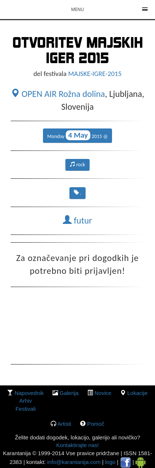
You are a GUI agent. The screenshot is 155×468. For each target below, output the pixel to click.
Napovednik (29, 393)
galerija (69, 393)
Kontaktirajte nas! (77, 445)
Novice (102, 393)
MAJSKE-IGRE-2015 (95, 73)
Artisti (64, 424)
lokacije (137, 393)
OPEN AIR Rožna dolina (58, 93)
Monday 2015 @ (77, 135)
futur (77, 220)
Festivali (25, 409)
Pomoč (95, 424)
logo (110, 462)
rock (77, 165)
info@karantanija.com (73, 462)
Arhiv (25, 401)
